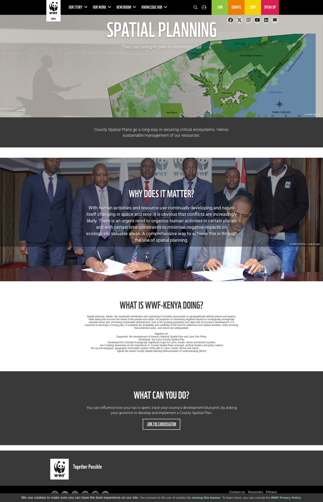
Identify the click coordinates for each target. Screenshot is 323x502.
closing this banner (206, 497)
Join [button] (219, 7)
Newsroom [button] (126, 7)
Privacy (271, 492)
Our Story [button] (78, 7)
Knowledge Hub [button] (154, 7)
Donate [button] (236, 7)
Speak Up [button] (270, 7)
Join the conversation (161, 424)
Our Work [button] (102, 7)
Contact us (237, 492)
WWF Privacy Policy (286, 497)
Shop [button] (253, 7)
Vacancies (255, 492)
